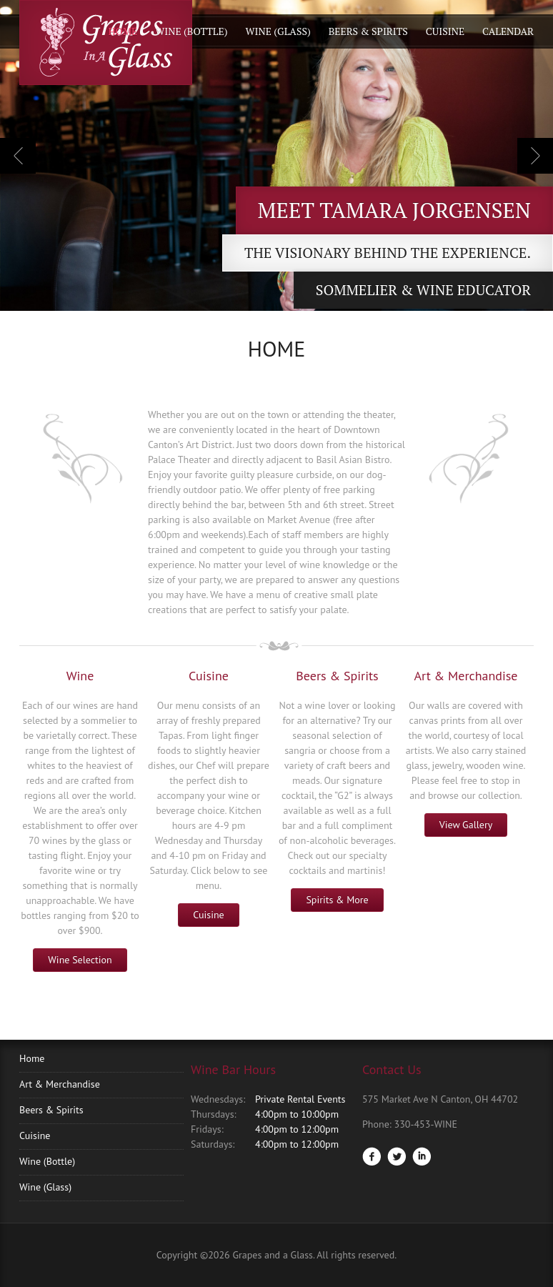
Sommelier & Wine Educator (423, 289)
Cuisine (445, 31)
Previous (18, 156)
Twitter (396, 1156)
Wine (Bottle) (191, 31)
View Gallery (465, 824)
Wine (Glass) (277, 31)
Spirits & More (337, 899)
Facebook (371, 1156)
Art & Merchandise (59, 1084)
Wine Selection (79, 959)
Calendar (508, 31)
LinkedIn (421, 1156)
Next (535, 156)
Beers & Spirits (368, 31)
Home (122, 31)
